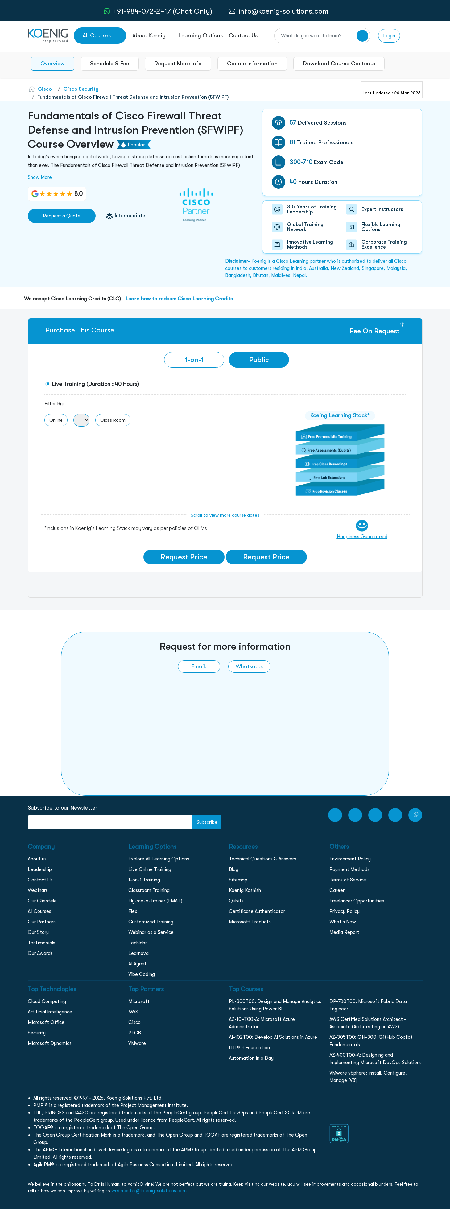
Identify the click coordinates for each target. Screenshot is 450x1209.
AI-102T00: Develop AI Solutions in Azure (273, 1037)
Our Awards (40, 953)
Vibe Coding (141, 974)
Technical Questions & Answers (262, 859)
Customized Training (150, 922)
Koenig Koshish (245, 890)
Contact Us (40, 880)
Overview (52, 63)
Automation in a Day (251, 1058)
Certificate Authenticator (257, 911)
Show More (40, 177)
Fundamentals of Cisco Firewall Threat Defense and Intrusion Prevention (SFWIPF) (133, 97)
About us (37, 859)
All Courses (39, 911)
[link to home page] (48, 35)
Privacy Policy (344, 911)
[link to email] (199, 666)
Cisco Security (81, 89)
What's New (342, 922)
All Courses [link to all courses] (97, 35)
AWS (133, 1012)
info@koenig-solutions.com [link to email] (283, 11)
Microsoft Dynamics (50, 1043)
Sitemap (238, 880)
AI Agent (137, 964)
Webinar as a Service (151, 932)
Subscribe (206, 822)
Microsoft (139, 1001)
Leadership (40, 869)
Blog (233, 869)
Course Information (252, 63)
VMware (137, 1043)
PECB (134, 1033)
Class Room (113, 420)
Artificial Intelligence (50, 1012)
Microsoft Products (250, 922)
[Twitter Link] (415, 815)
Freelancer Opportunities (356, 901)
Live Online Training (149, 869)
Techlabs (137, 943)
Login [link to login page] (389, 36)
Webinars (38, 890)
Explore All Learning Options (158, 859)
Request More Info (178, 63)
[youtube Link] (335, 815)
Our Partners (42, 922)
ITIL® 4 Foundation (249, 1047)
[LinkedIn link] (395, 815)
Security (37, 1033)
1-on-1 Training (144, 880)
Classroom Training (149, 890)
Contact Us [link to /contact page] (243, 35)
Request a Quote (62, 216)
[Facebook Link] (355, 815)
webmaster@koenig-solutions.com (149, 1191)
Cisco (45, 89)
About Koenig (149, 35)
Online (56, 420)
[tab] (194, 360)
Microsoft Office (46, 1022)
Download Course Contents (339, 63)
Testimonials (41, 943)
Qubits (236, 901)
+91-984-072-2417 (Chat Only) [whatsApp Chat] (162, 11)
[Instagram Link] (375, 815)
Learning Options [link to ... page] (201, 35)
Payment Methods (349, 869)
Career (337, 890)
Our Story (38, 932)
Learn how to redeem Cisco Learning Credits (179, 299)
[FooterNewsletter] (110, 822)
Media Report (344, 932)
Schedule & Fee (109, 63)
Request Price (184, 557)
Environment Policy (350, 859)
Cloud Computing (47, 1001)
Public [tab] (259, 360)
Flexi (133, 911)
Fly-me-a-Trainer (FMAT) (155, 901)
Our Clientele (42, 901)
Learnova (138, 953)
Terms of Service (347, 880)
